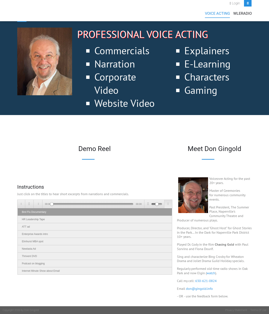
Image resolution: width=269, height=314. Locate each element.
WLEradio (242, 13)
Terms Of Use (258, 310)
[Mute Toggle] (148, 204)
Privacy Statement (236, 310)
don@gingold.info (199, 288)
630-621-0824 (206, 281)
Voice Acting (217, 13)
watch (211, 273)
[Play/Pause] (29, 204)
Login (236, 3)
